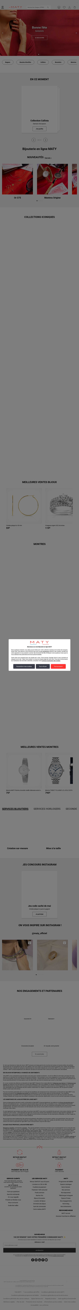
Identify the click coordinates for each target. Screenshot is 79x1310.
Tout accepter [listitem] (58, 666)
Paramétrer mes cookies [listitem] (24, 666)
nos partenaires (44, 651)
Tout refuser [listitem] (43, 666)
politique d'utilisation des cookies (51, 660)
